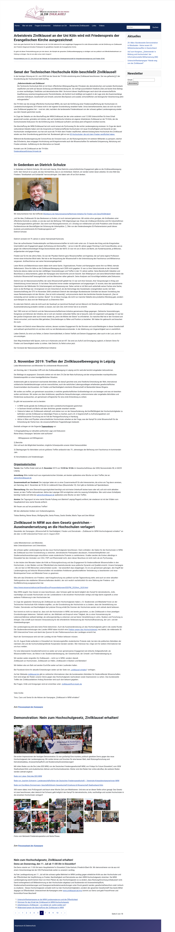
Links (94, 26)
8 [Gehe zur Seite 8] (49, 913)
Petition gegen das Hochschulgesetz (83, 629)
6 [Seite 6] (41, 913)
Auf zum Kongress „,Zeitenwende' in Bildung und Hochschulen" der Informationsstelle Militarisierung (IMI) (143, 54)
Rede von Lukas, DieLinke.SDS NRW (28, 776)
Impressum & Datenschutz (25, 926)
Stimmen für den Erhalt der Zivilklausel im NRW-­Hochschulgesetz (43, 902)
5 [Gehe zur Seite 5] (37, 913)
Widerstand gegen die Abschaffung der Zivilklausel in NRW (40, 908)
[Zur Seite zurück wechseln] (19, 913)
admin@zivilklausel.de (22, 478)
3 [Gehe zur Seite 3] (30, 913)
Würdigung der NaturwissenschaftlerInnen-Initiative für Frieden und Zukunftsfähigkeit (76, 214)
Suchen (155, 27)
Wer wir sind (27, 26)
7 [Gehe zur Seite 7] (45, 913)
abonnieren (132, 83)
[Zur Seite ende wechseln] (65, 913)
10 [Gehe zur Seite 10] (57, 913)
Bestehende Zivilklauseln (79, 26)
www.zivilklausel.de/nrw (72, 891)
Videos (101, 26)
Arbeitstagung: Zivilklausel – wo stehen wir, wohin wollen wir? (41, 905)
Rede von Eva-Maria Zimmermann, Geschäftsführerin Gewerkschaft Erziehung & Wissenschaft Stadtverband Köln (58, 785)
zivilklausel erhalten (79, 670)
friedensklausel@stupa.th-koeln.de (27, 151)
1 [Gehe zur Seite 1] (22, 913)
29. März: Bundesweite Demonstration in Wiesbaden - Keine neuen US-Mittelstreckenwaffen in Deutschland (143, 45)
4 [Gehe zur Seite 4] (34, 913)
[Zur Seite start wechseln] (15, 913)
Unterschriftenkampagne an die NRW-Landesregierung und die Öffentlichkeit (47, 899)
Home (17, 26)
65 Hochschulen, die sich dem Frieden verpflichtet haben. (92, 134)
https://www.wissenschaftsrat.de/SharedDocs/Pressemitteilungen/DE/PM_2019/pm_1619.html (51, 587)
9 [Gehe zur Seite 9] (53, 913)
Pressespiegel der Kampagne (30, 707)
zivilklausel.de (33, 674)
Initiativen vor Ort (60, 26)
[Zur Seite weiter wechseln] (61, 913)
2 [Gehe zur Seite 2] (26, 913)
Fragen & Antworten (43, 26)
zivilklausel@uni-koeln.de (72, 684)
